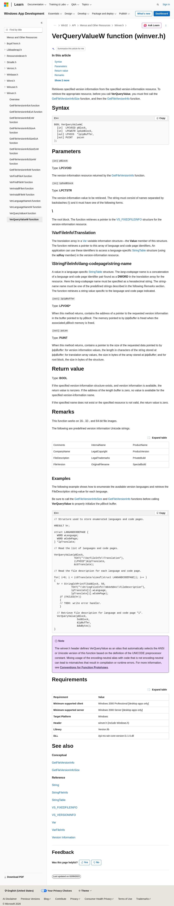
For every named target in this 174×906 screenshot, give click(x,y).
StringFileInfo (60, 792)
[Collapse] (41, 23)
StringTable (139, 250)
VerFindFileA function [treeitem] (21, 176)
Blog (46, 899)
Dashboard (161, 13)
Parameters (61, 66)
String (55, 785)
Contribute (60, 899)
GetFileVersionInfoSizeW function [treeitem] (23, 161)
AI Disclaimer (10, 899)
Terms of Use (125, 899)
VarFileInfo (58, 829)
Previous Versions (30, 899)
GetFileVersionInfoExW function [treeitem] (22, 120)
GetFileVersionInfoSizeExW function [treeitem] (24, 151)
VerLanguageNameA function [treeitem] (25, 201)
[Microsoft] (6, 4)
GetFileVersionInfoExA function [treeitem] (26, 111)
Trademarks (142, 899)
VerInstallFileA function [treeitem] (22, 188)
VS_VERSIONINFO (64, 815)
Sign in (166, 4)
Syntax (58, 61)
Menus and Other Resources (95, 25)
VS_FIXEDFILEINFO (129, 219)
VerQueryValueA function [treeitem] (23, 213)
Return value (61, 70)
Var (85, 241)
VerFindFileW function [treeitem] (21, 182)
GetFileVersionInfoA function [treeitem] (25, 105)
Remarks (59, 75)
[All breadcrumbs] (55, 25)
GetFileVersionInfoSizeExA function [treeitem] (24, 140)
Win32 (64, 25)
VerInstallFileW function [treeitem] (22, 194)
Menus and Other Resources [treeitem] (22, 37)
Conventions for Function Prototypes (84, 667)
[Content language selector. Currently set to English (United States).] (19, 891)
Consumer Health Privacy (98, 899)
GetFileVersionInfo (118, 98)
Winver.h (119, 25)
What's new (143, 13)
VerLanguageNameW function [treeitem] (25, 207)
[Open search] (157, 5)
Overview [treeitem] (14, 99)
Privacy (74, 899)
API (74, 25)
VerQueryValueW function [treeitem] (24, 219)
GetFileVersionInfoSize (66, 98)
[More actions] (166, 25)
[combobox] (23, 30)
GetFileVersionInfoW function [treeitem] (25, 169)
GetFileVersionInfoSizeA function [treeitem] (22, 130)
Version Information (63, 837)
